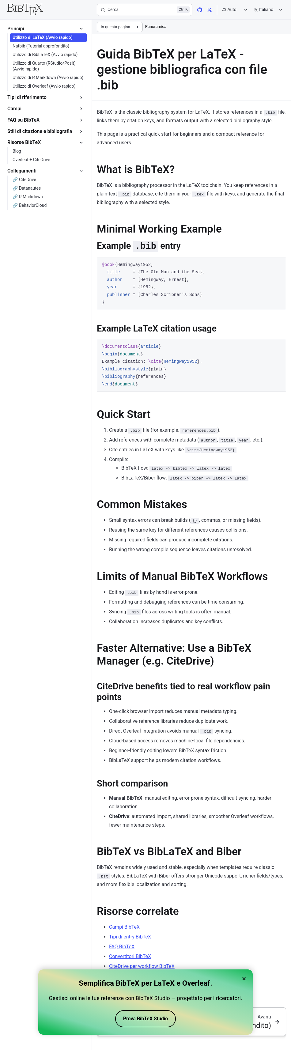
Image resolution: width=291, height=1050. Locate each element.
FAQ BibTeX (121, 947)
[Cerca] (144, 10)
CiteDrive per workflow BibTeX (142, 966)
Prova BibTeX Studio (145, 1019)
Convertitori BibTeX (130, 956)
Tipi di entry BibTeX (130, 937)
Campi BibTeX (124, 927)
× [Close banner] (244, 978)
